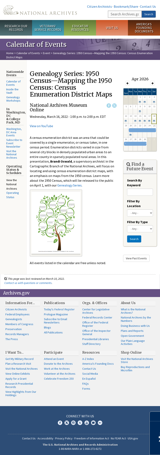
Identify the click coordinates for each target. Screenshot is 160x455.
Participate (53, 352)
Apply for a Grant (15, 378)
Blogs (47, 327)
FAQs (85, 383)
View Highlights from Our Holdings (20, 393)
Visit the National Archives (11, 154)
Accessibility (45, 438)
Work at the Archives (57, 368)
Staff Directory (91, 344)
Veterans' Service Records (48, 28)
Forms (86, 388)
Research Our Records (16, 28)
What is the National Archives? (133, 311)
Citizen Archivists (99, 6)
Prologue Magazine (56, 314)
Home (10, 53)
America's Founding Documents (144, 27)
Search (148, 14)
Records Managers (17, 334)
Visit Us (112, 28)
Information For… (20, 303)
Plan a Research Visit (18, 363)
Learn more (122, 447)
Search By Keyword (134, 182)
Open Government (132, 336)
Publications (54, 303)
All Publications (53, 332)
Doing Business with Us (135, 326)
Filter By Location (134, 203)
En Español (89, 378)
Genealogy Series (69, 185)
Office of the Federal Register (95, 324)
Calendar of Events (28, 53)
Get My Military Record (19, 359)
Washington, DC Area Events (14, 132)
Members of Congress (19, 324)
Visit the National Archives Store (137, 360)
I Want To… (14, 352)
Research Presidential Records (19, 385)
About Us (128, 303)
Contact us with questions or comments (28, 283)
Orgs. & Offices (94, 303)
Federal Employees (17, 314)
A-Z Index (88, 359)
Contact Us (148, 6)
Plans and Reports (132, 331)
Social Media (90, 373)
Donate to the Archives (58, 363)
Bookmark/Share (126, 6)
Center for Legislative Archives (96, 311)
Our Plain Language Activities (133, 342)
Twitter (114, 105)
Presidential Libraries (95, 339)
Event (46, 53)
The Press (11, 339)
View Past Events (136, 258)
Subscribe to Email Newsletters (55, 320)
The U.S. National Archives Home (40, 10)
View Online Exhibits (17, 373)
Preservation (13, 329)
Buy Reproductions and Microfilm (135, 368)
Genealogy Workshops (13, 98)
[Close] (155, 416)
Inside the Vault (12, 90)
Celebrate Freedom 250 (59, 378)
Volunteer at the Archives (59, 373)
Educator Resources (80, 28)
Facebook (108, 105)
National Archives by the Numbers (136, 319)
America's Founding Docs (98, 363)
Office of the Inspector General (96, 332)
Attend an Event (54, 359)
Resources (91, 352)
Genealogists (13, 319)
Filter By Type (137, 222)
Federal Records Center (97, 317)
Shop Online (131, 352)
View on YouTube (41, 126)
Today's (59, 309)
